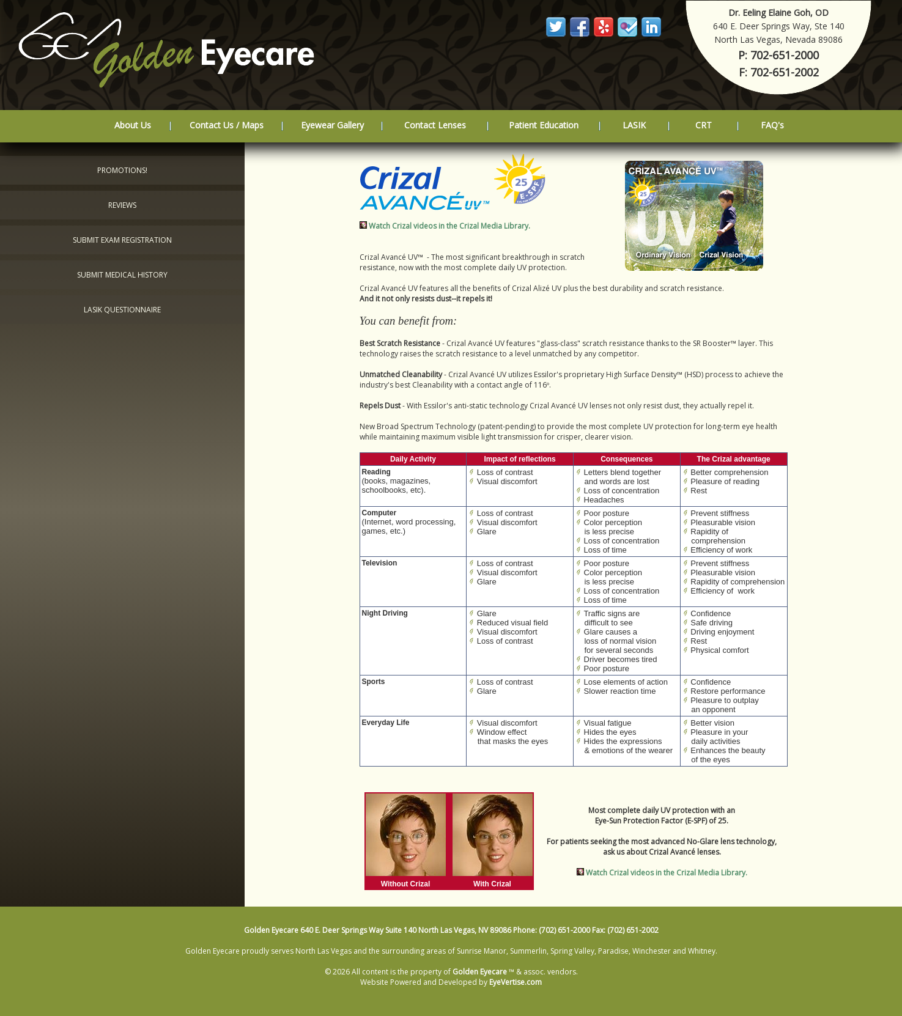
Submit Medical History (122, 275)
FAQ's (772, 125)
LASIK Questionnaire (122, 309)
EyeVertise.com (515, 982)
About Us (132, 125)
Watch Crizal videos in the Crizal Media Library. (449, 226)
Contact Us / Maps (227, 125)
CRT (703, 125)
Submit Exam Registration (122, 240)
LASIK (634, 125)
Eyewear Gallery (332, 125)
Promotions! (122, 170)
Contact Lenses (435, 125)
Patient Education (544, 125)
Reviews (122, 205)
